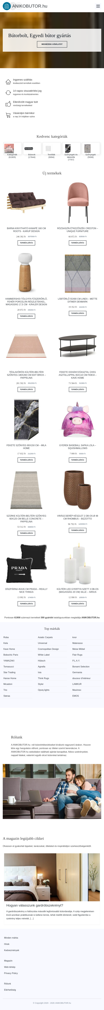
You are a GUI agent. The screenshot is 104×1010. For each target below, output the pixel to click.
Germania (77, 672)
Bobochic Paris (10, 655)
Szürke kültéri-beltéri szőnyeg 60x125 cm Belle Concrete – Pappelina (26, 519)
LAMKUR (77, 684)
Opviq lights (43, 690)
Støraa (6, 696)
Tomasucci (8, 666)
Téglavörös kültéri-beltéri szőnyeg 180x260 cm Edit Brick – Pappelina (26, 375)
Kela (5, 643)
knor (74, 637)
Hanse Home (9, 678)
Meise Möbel (78, 649)
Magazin (8, 961)
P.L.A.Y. (76, 661)
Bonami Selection (81, 666)
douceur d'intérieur (81, 678)
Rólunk (7, 984)
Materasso (77, 643)
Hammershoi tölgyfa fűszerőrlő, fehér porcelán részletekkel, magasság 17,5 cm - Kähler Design (26, 302)
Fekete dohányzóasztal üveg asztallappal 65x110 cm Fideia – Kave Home (77, 375)
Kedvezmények (11, 950)
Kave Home (9, 649)
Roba (6, 637)
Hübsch (41, 661)
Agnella (41, 666)
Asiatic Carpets (45, 637)
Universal (42, 643)
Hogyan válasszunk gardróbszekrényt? (34, 905)
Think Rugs (43, 678)
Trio (5, 690)
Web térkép (9, 967)
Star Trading (9, 672)
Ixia (39, 672)
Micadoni (7, 684)
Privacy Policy (11, 973)
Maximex (76, 690)
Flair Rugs (77, 655)
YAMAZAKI (8, 661)
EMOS (75, 696)
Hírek (6, 944)
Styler (41, 684)
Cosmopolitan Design (48, 649)
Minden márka (11, 938)
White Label (44, 655)
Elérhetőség (10, 990)
